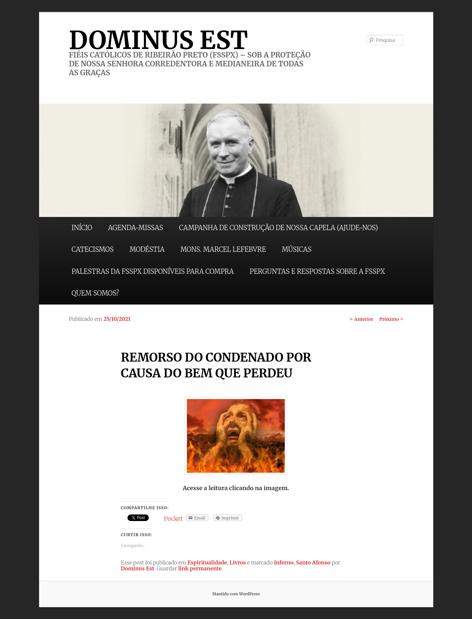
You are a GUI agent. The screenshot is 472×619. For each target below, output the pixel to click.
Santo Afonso (313, 562)
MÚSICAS (296, 249)
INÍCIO (82, 228)
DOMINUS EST (158, 40)
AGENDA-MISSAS (135, 228)
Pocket (173, 518)
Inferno (284, 562)
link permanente (199, 568)
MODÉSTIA (146, 249)
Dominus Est (137, 568)
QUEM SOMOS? (95, 293)
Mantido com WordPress (236, 593)
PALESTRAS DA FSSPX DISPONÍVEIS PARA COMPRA (153, 271)
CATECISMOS (93, 249)
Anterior (361, 319)
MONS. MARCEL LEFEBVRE (223, 249)
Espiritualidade (207, 562)
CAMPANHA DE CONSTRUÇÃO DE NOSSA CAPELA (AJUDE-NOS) (278, 228)
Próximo (391, 319)
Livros (238, 562)
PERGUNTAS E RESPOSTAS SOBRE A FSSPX (317, 271)
